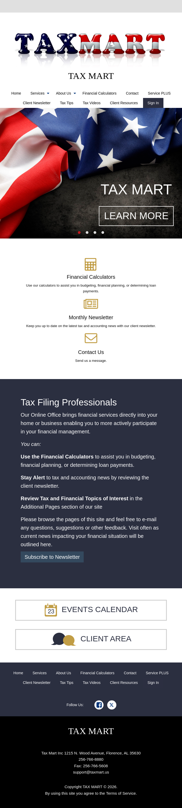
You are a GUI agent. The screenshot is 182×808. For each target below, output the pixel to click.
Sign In (153, 103)
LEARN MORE (136, 215)
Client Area (91, 638)
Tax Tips (66, 103)
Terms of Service (121, 793)
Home (16, 93)
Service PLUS (159, 93)
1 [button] (79, 232)
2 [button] (87, 232)
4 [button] (102, 232)
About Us (63, 93)
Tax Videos (91, 103)
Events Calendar (91, 609)
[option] (91, 173)
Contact (132, 93)
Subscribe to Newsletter (52, 557)
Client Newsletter (36, 103)
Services (38, 93)
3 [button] (95, 232)
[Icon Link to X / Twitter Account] (111, 705)
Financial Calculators (100, 93)
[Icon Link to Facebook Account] (99, 705)
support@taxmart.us (91, 772)
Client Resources (124, 103)
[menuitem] (16, 93)
